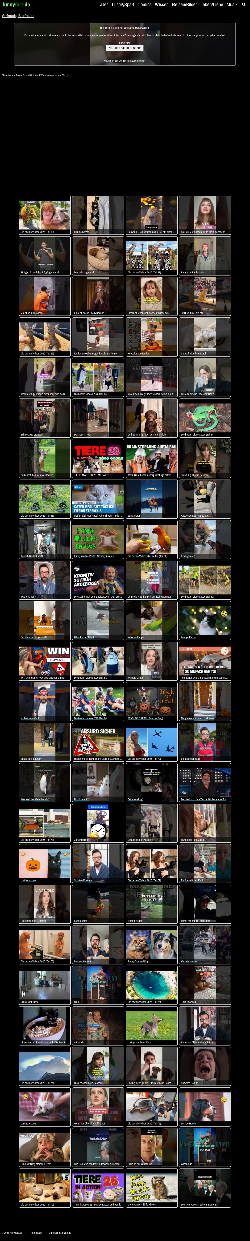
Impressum (36, 1233)
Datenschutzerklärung (60, 1233)
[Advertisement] (125, 134)
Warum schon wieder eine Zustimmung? (124, 60)
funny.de (16, 4)
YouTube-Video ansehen (124, 48)
